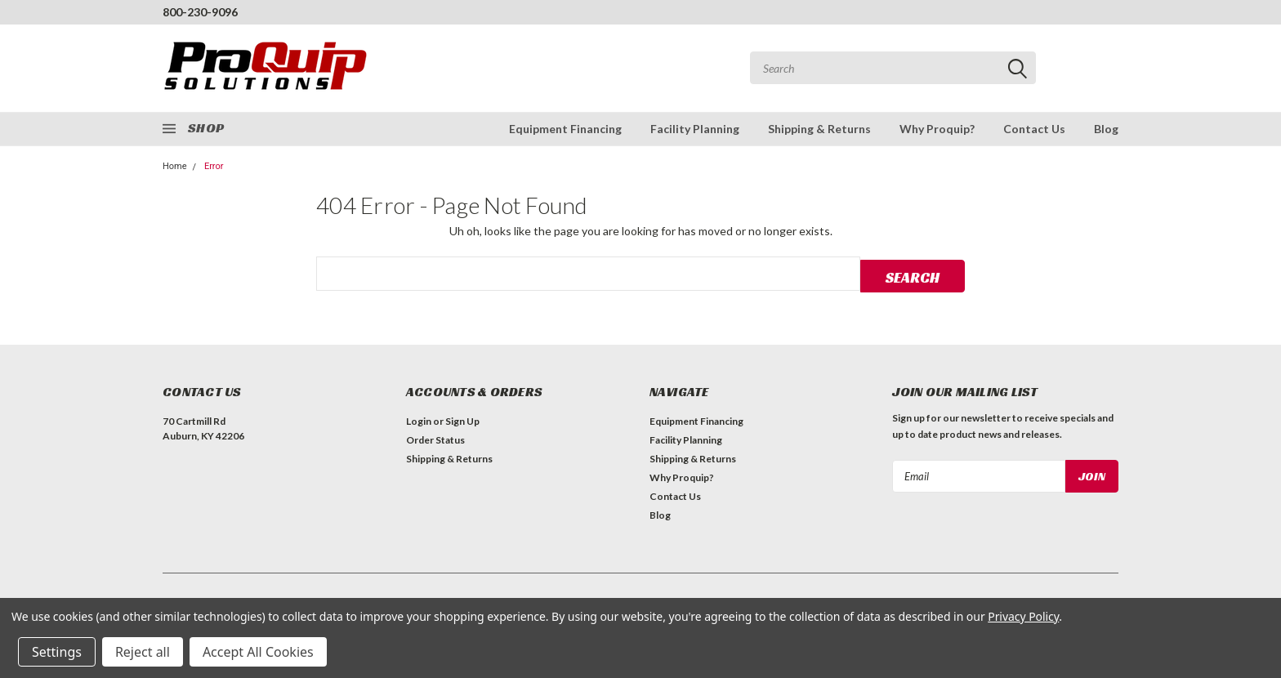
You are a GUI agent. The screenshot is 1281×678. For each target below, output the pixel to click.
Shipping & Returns (819, 129)
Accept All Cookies (258, 652)
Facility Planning (694, 129)
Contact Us (1034, 129)
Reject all (142, 652)
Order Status (435, 438)
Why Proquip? (937, 129)
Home (175, 166)
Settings (57, 652)
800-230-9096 (200, 12)
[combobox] (893, 67)
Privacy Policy (1023, 616)
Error (214, 166)
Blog (1106, 129)
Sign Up (462, 419)
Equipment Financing (565, 129)
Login (418, 419)
